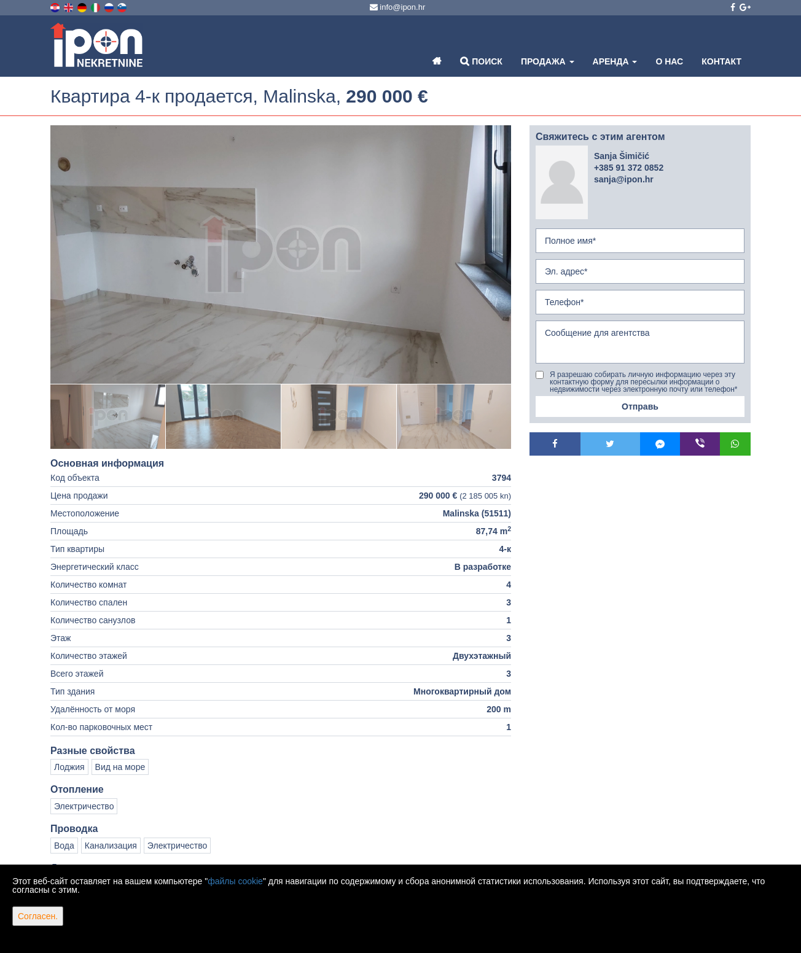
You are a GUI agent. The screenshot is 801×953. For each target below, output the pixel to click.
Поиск (481, 61)
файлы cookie (235, 881)
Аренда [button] (615, 61)
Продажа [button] (547, 61)
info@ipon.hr (398, 7)
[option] (108, 416)
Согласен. (38, 916)
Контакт (721, 61)
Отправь (640, 406)
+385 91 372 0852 (628, 168)
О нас (669, 61)
